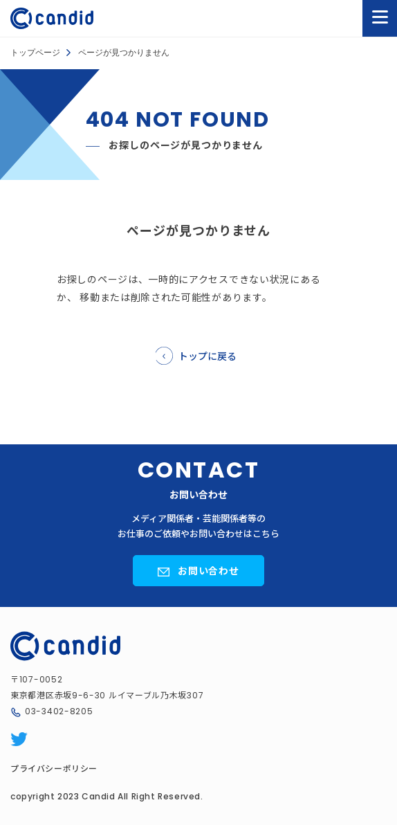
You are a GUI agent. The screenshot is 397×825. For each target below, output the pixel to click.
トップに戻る (207, 356)
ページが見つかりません (123, 52)
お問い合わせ (209, 570)
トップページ (35, 52)
